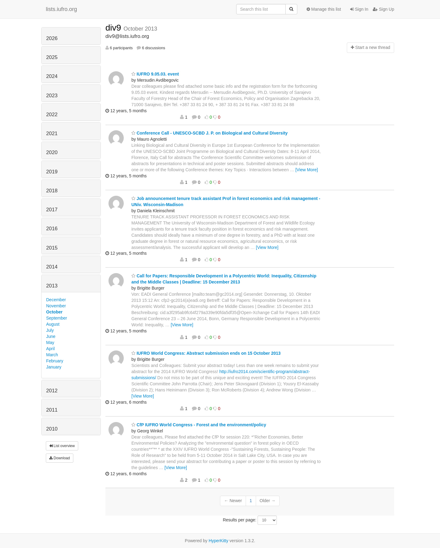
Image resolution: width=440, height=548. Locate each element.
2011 (51, 410)
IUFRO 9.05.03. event (155, 74)
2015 (51, 248)
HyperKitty (219, 540)
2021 (51, 133)
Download (59, 458)
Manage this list (323, 9)
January (53, 367)
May (50, 342)
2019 (51, 172)
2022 (51, 114)
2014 (51, 267)
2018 (51, 191)
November (56, 305)
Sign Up (383, 9)
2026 (51, 38)
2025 (51, 57)
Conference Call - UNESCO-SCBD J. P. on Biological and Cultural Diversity (209, 133)
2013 (51, 286)
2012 (51, 391)
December (56, 299)
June (50, 336)
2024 (51, 76)
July (50, 330)
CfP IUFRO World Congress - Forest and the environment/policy (198, 424)
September (56, 318)
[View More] (306, 169)
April (50, 348)
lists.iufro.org (61, 9)
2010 (51, 429)
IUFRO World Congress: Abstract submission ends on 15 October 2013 (205, 353)
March (52, 354)
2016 (51, 228)
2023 (51, 95)
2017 (51, 210)
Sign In (359, 9)
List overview (62, 446)
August (53, 324)
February (54, 360)
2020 (51, 152)
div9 (114, 27)
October (54, 311)
